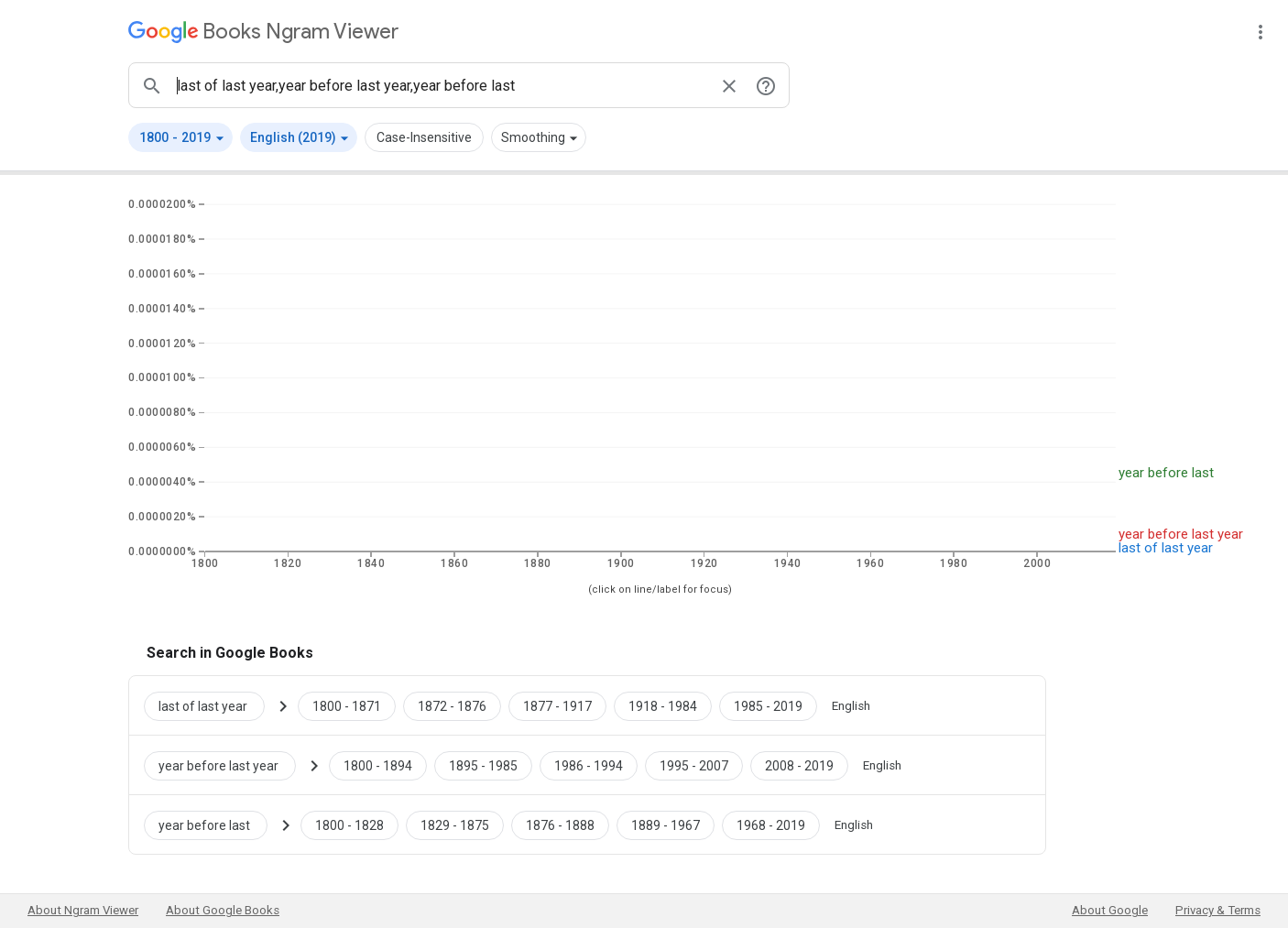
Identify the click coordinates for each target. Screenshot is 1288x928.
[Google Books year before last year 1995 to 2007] (694, 765)
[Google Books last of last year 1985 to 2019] (768, 705)
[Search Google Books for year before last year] (227, 765)
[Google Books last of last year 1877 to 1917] (557, 705)
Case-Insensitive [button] (424, 137)
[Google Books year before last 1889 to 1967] (665, 824)
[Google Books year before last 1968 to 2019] (771, 824)
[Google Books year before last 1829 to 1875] (455, 824)
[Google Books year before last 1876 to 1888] (560, 824)
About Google (1110, 910)
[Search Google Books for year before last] (213, 824)
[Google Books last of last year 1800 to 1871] (346, 705)
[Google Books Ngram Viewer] (263, 31)
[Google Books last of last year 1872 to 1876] (452, 705)
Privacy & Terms (1218, 910)
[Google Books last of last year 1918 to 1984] (662, 705)
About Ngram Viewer (82, 910)
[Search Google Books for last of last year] (211, 705)
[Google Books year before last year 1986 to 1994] (588, 765)
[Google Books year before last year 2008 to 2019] (799, 765)
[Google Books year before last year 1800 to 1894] (378, 765)
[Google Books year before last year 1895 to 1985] (483, 765)
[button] (180, 137)
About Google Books (222, 910)
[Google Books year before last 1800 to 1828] (349, 824)
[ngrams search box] (440, 85)
